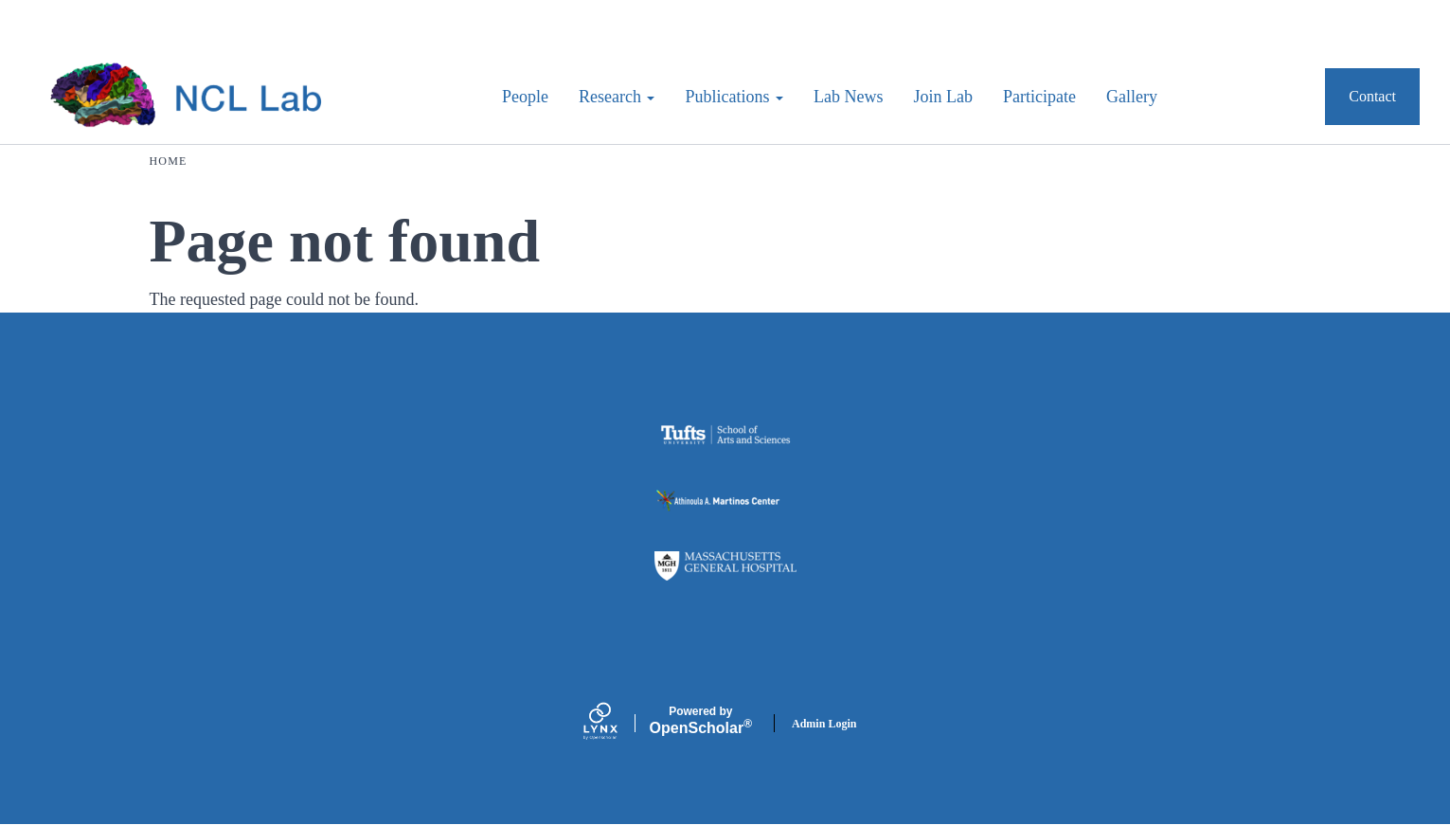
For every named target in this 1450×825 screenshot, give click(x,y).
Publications (734, 96)
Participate (1039, 96)
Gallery (1131, 96)
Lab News (848, 96)
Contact (1372, 96)
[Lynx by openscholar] (616, 723)
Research (616, 96)
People (525, 96)
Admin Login (824, 723)
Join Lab (943, 96)
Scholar (701, 721)
